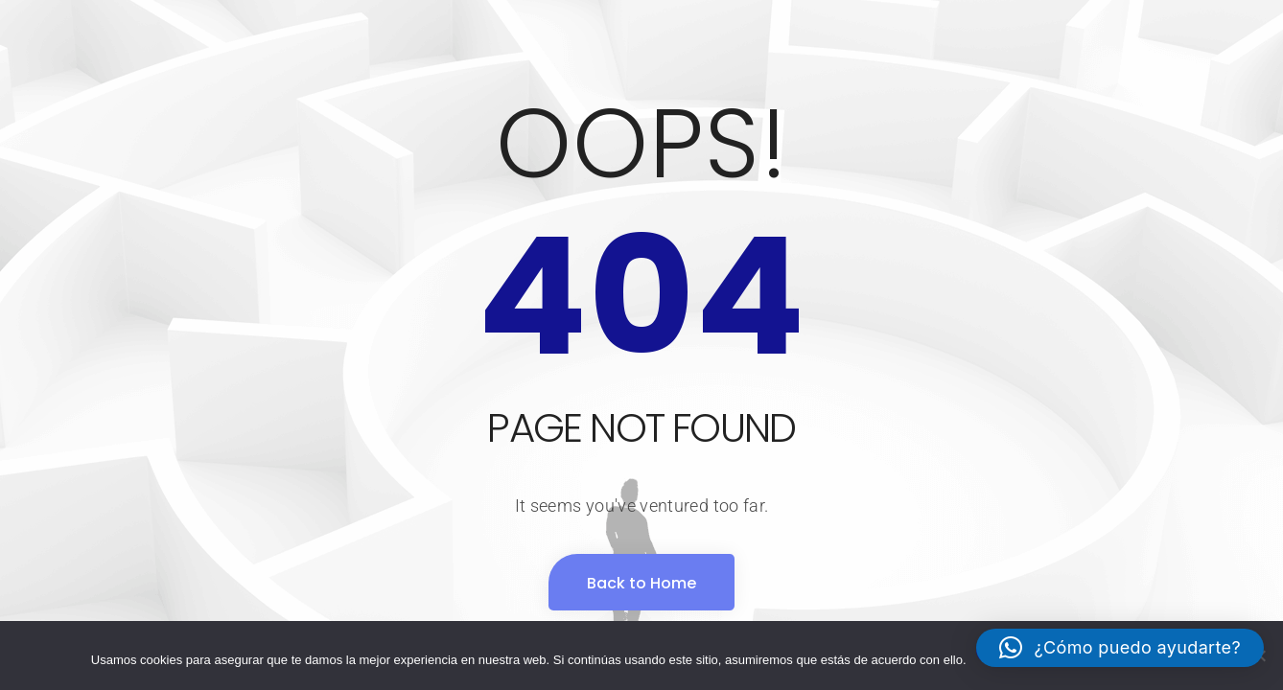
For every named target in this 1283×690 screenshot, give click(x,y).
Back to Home (641, 583)
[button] (1120, 648)
